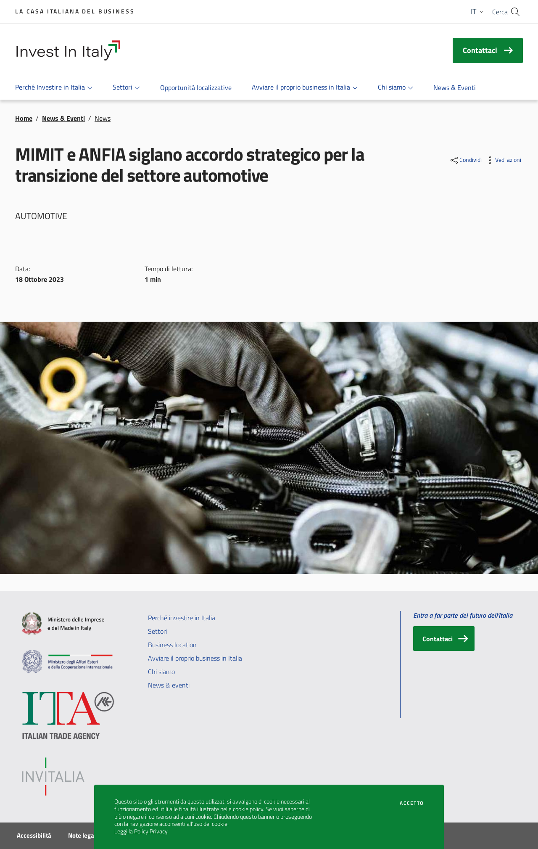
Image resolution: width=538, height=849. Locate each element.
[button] (478, 12)
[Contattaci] (444, 638)
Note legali (83, 835)
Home (23, 118)
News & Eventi (63, 118)
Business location (172, 645)
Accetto (412, 803)
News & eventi (169, 685)
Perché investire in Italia (181, 618)
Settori (157, 631)
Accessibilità (34, 835)
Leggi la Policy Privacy (141, 831)
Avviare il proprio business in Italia (195, 658)
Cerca (500, 12)
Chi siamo (161, 672)
